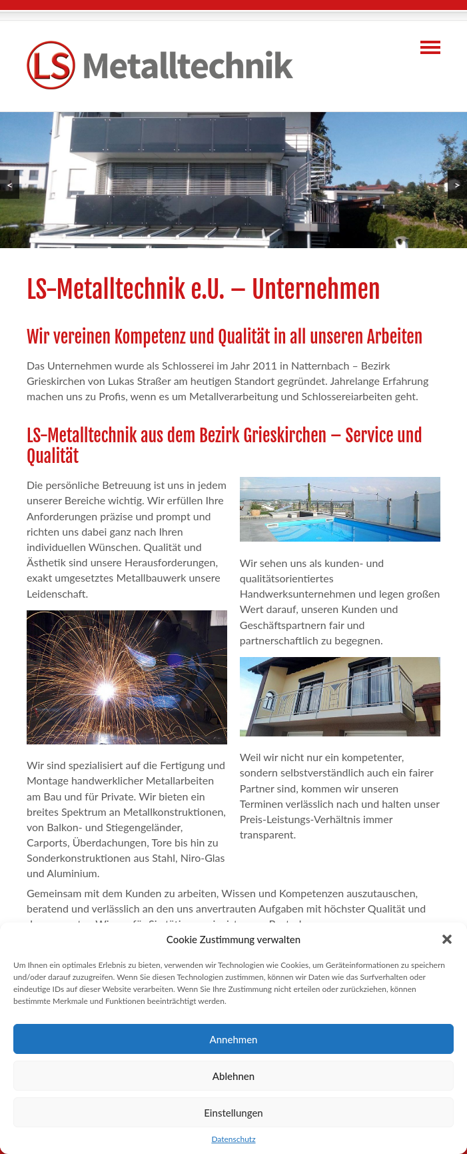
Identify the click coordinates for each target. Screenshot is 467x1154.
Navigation (430, 47)
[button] (447, 939)
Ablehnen (233, 1076)
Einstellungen (233, 1113)
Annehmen (233, 1039)
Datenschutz (233, 1139)
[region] (233, 180)
